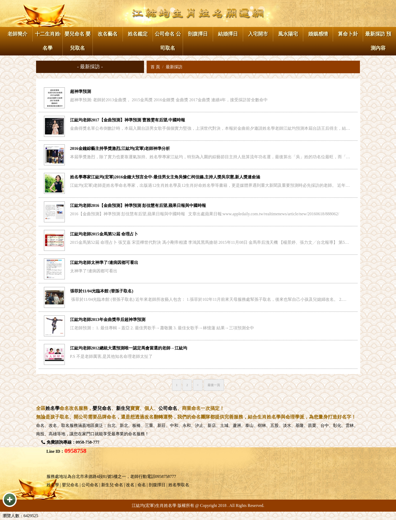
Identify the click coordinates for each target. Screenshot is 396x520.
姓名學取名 (178, 485)
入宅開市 (258, 34)
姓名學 (52, 408)
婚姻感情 (318, 34)
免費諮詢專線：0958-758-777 (73, 442)
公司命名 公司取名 (168, 41)
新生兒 (123, 408)
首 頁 (155, 67)
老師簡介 (17, 34)
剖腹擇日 (198, 34)
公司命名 (167, 408)
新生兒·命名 (112, 485)
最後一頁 (214, 385)
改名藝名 (108, 34)
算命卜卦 (348, 34)
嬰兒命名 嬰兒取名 (78, 41)
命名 (40, 425)
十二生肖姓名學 (47, 41)
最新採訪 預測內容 (378, 41)
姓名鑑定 (138, 34)
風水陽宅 (288, 34)
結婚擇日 (228, 34)
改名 (53, 425)
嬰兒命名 (102, 408)
